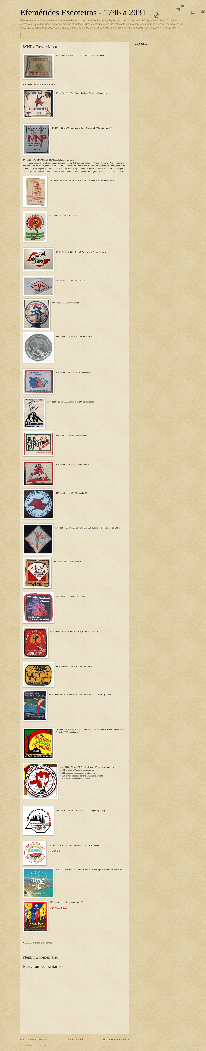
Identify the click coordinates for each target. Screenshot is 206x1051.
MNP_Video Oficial (58, 908)
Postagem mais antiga (116, 1039)
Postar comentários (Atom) (38, 1045)
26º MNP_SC (54, 851)
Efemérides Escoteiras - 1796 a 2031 (83, 12)
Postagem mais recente (33, 1039)
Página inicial (31, 35)
